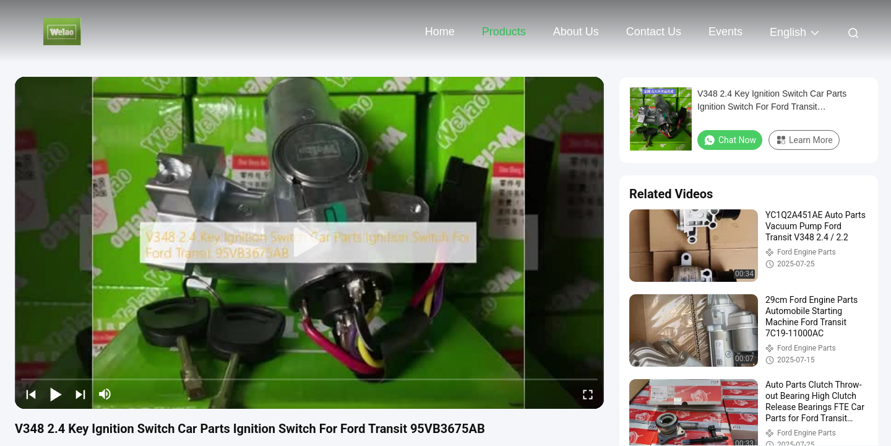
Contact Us (653, 31)
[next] (80, 394)
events (725, 31)
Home (440, 31)
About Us (576, 31)
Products (504, 31)
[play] (309, 242)
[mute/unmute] (105, 394)
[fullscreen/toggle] (587, 394)
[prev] (31, 394)
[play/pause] (55, 394)
